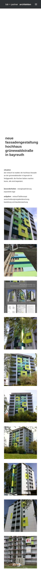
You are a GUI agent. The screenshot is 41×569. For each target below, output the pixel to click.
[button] (36, 4)
